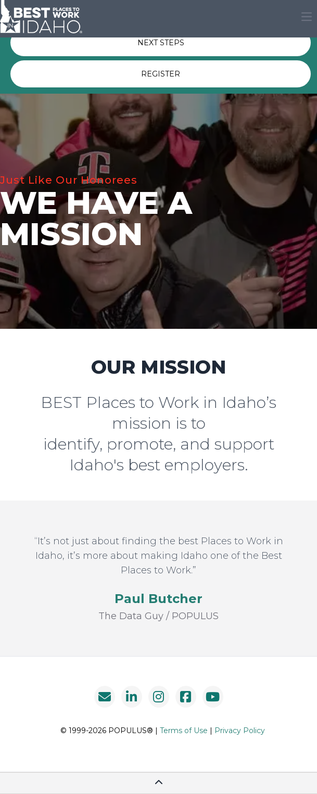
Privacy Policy (239, 730)
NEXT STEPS (160, 42)
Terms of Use (184, 730)
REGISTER (160, 74)
